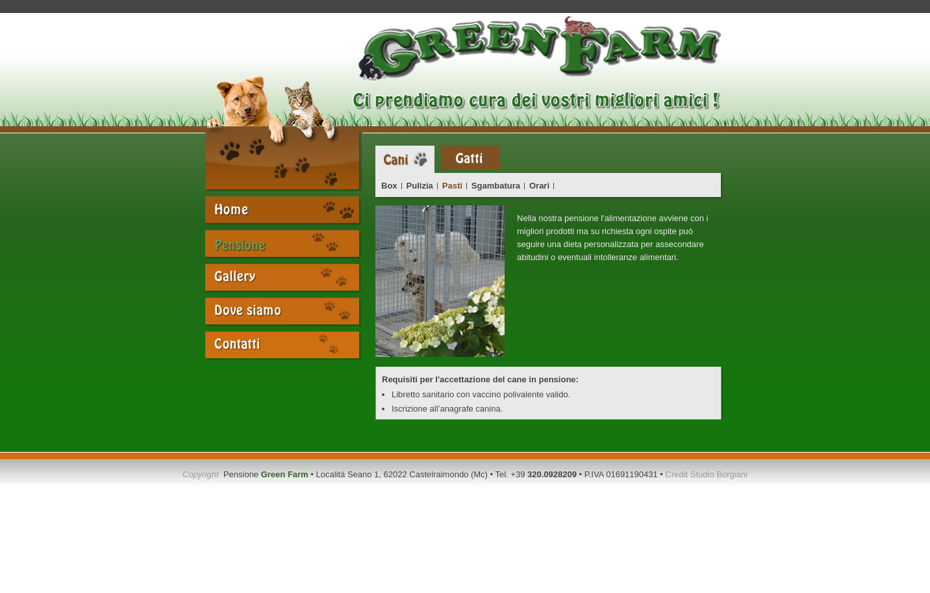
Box (389, 186)
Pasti (452, 186)
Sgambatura (495, 186)
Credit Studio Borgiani (707, 474)
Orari (539, 186)
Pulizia (420, 186)
